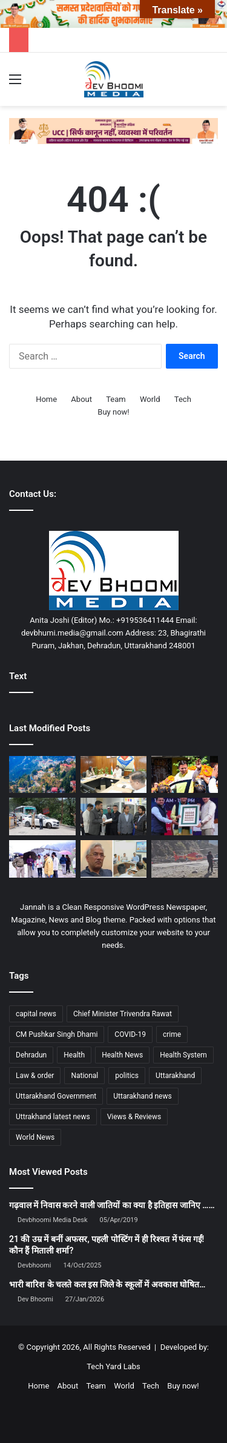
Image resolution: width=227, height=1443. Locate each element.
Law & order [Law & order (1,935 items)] (35, 1075)
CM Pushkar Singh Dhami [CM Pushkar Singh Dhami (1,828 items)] (56, 1034)
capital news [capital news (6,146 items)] (36, 1014)
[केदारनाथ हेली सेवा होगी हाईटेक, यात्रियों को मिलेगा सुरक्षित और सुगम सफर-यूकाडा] (184, 859)
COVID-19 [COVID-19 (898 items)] (130, 1034)
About (81, 399)
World (150, 399)
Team (116, 399)
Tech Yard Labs (113, 1366)
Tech (182, 399)
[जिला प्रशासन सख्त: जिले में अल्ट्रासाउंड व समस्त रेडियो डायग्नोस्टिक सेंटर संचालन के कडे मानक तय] (114, 816)
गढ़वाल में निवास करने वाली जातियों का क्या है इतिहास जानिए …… (112, 1205)
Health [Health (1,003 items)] (74, 1055)
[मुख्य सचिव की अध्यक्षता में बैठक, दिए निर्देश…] (114, 775)
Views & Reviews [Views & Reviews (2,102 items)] (134, 1117)
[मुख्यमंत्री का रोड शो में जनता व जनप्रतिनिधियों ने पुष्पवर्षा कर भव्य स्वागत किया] (184, 775)
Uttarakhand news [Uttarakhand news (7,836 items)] (142, 1096)
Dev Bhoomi (35, 1299)
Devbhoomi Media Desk (52, 1220)
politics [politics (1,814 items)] (127, 1075)
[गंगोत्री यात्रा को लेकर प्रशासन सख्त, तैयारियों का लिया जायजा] (42, 859)
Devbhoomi (34, 1265)
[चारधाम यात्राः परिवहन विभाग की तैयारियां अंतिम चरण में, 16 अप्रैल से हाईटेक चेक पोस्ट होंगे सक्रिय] (42, 816)
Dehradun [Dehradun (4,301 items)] (31, 1055)
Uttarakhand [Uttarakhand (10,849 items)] (175, 1075)
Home (46, 399)
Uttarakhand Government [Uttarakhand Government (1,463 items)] (56, 1096)
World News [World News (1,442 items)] (35, 1137)
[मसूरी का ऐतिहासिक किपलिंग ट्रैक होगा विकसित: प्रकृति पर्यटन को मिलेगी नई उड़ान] (42, 775)
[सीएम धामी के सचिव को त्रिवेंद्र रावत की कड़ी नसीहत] (114, 859)
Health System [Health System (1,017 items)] (183, 1055)
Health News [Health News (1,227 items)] (122, 1055)
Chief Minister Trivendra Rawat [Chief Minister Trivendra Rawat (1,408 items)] (122, 1014)
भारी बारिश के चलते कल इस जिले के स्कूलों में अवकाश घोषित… (107, 1284)
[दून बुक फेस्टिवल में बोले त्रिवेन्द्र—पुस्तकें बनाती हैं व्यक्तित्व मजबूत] (184, 816)
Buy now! (113, 411)
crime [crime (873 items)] (172, 1034)
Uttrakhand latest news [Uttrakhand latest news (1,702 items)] (53, 1117)
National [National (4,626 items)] (84, 1075)
